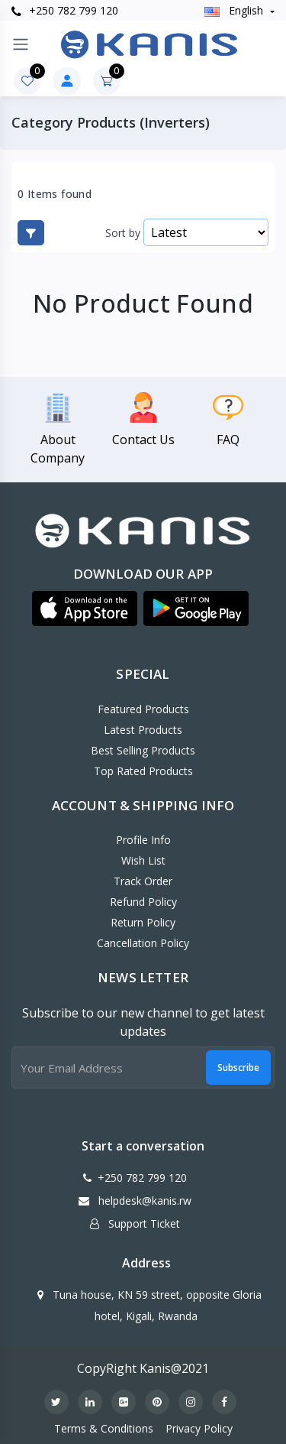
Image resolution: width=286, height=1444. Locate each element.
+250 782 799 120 (64, 10)
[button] (84, 608)
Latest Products (143, 729)
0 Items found (55, 194)
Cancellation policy (143, 943)
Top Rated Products (143, 771)
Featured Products (143, 709)
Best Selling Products (143, 750)
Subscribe (238, 1067)
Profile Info (143, 839)
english (235, 10)
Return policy (143, 922)
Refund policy (143, 901)
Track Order (143, 881)
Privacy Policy (199, 1428)
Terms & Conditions (103, 1428)
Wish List (143, 860)
